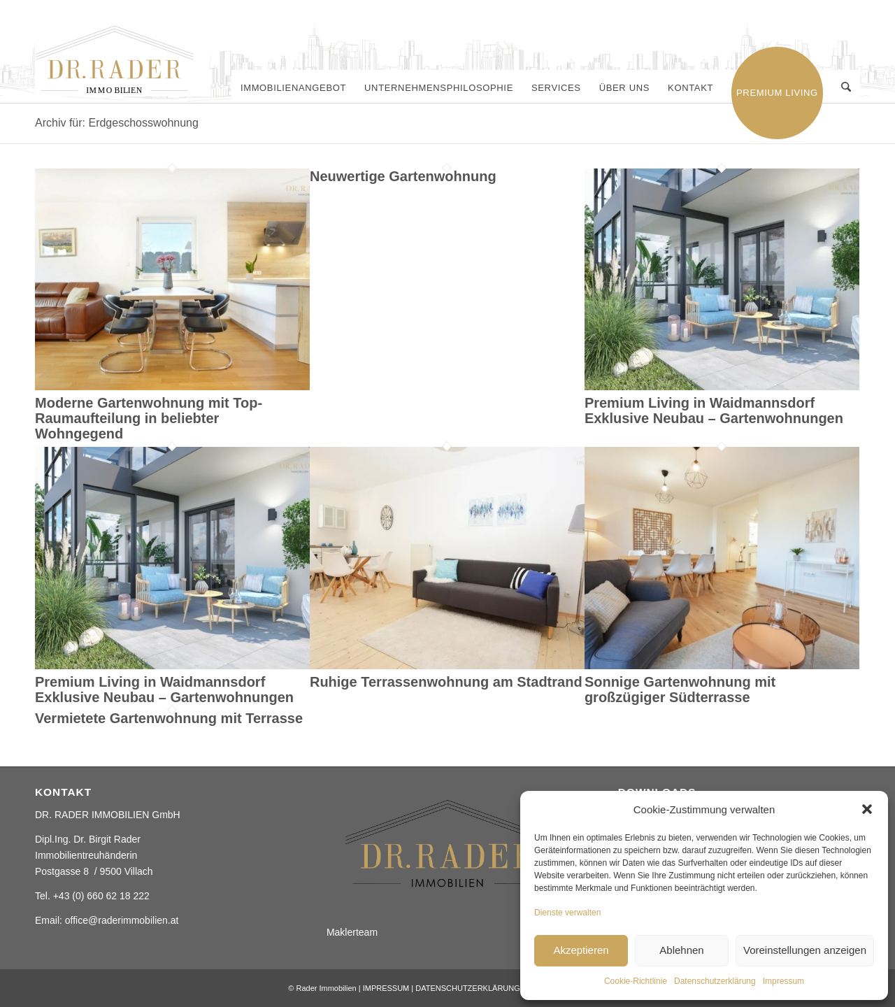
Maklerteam (352, 932)
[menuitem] (294, 88)
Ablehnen (681, 950)
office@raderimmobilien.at (122, 920)
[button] (867, 809)
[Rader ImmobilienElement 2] (122, 61)
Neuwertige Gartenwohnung (403, 176)
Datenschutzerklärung (715, 981)
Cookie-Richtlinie (635, 981)
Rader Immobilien (326, 988)
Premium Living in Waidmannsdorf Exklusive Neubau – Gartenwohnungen (714, 410)
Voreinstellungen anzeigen (804, 950)
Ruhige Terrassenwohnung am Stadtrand (446, 682)
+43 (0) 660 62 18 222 (101, 895)
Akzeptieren (580, 950)
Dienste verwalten (567, 912)
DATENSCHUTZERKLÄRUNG (467, 988)
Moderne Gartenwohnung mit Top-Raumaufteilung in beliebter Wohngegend (148, 418)
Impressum (783, 981)
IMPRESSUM (386, 988)
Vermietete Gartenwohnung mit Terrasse (169, 718)
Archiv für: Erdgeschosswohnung (117, 123)
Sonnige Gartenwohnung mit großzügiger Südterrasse (680, 689)
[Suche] (846, 88)
